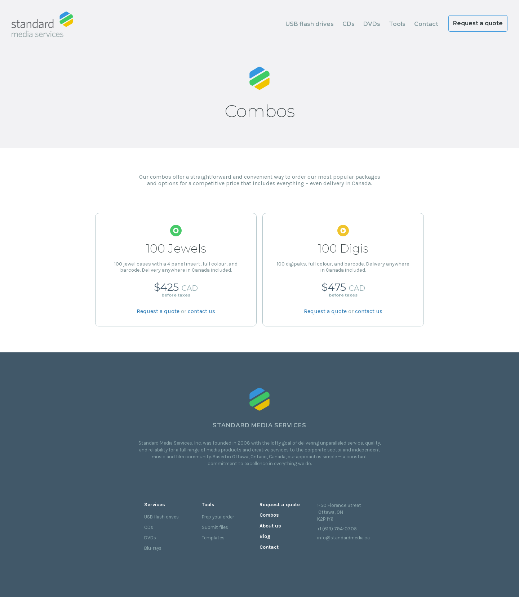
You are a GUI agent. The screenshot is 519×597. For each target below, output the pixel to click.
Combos (269, 515)
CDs (348, 24)
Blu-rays (152, 548)
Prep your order (218, 517)
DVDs (371, 24)
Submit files (215, 527)
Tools (397, 24)
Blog (265, 536)
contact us (201, 311)
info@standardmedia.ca (343, 537)
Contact (426, 24)
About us (270, 526)
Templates (213, 537)
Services (154, 505)
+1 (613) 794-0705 (337, 528)
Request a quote (478, 23)
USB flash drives (309, 24)
